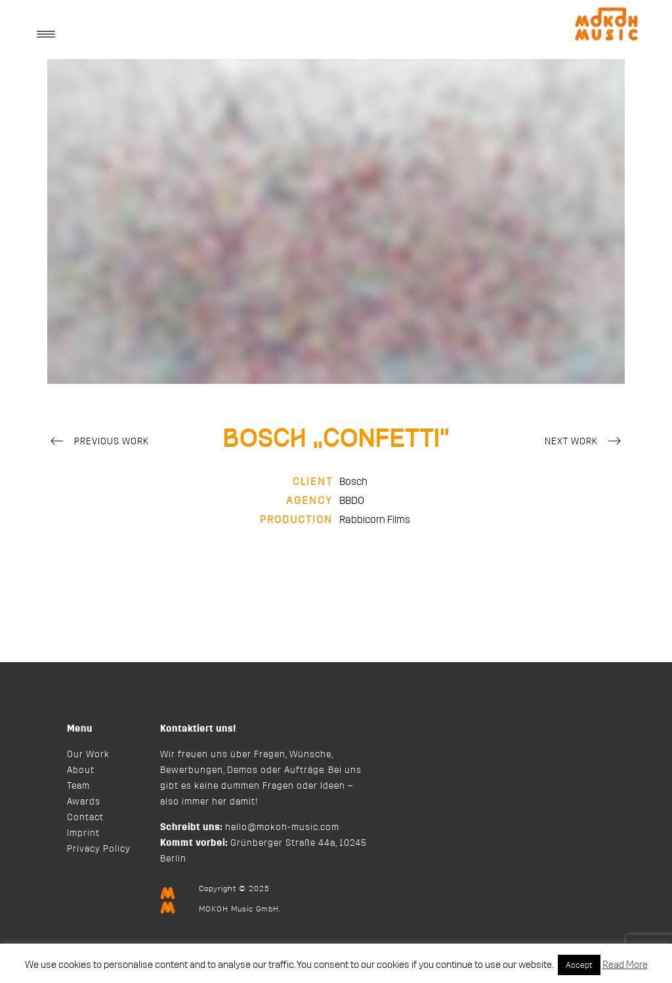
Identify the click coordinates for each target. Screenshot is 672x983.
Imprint (83, 833)
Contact (85, 817)
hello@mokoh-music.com (282, 827)
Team (78, 786)
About (80, 770)
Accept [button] (579, 965)
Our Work (88, 754)
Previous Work (98, 442)
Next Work (585, 442)
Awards (83, 801)
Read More (625, 965)
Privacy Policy (99, 849)
